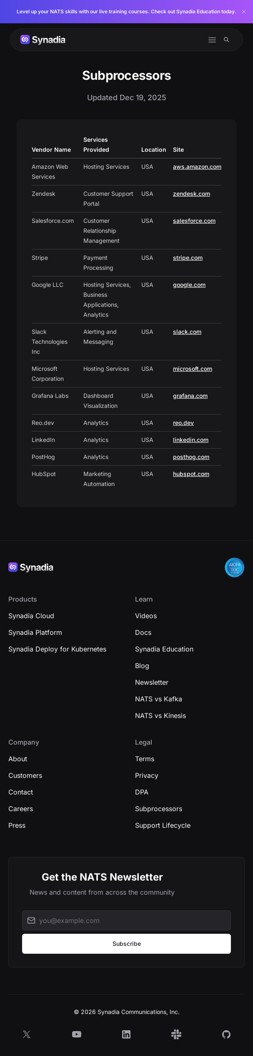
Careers (20, 808)
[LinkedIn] (126, 1034)
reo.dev (183, 422)
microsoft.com (192, 368)
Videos (146, 616)
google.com (189, 284)
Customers (25, 775)
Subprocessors (158, 808)
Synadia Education (164, 649)
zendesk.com (191, 193)
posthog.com (191, 456)
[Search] (226, 40)
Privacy (146, 775)
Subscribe (127, 943)
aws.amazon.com (197, 166)
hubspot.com (191, 473)
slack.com (187, 331)
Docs (143, 632)
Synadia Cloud (31, 616)
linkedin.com (190, 439)
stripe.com (188, 257)
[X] (27, 1034)
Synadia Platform (35, 632)
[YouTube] (77, 1034)
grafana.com (190, 395)
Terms (144, 759)
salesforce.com (194, 220)
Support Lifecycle (162, 825)
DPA (141, 792)
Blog (142, 665)
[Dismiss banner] (244, 11)
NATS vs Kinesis (160, 715)
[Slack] (176, 1034)
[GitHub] (226, 1034)
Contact (20, 792)
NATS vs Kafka (158, 699)
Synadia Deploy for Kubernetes (57, 649)
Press (16, 825)
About (17, 759)
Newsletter (151, 682)
